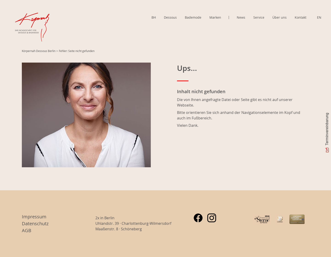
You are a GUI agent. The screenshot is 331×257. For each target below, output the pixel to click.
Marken (215, 17)
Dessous (170, 17)
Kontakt (300, 17)
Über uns (279, 17)
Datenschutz (35, 223)
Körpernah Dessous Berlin (38, 51)
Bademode (193, 17)
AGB (26, 230)
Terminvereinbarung (327, 129)
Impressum (34, 217)
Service (258, 17)
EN (319, 17)
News (241, 17)
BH (153, 17)
